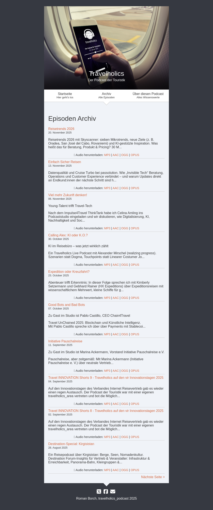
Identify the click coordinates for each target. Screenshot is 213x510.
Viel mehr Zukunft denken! (67, 195)
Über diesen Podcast (148, 95)
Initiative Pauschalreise (65, 341)
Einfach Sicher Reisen (64, 162)
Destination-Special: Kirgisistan (71, 444)
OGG (124, 155)
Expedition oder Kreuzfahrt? (68, 271)
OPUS (135, 155)
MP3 (107, 155)
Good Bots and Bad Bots (66, 305)
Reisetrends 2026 (61, 129)
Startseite (65, 95)
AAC (116, 155)
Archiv (106, 95)
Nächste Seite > (153, 477)
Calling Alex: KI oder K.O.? (68, 235)
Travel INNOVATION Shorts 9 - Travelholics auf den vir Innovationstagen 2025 (105, 377)
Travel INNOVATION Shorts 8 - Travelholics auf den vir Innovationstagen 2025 (105, 411)
